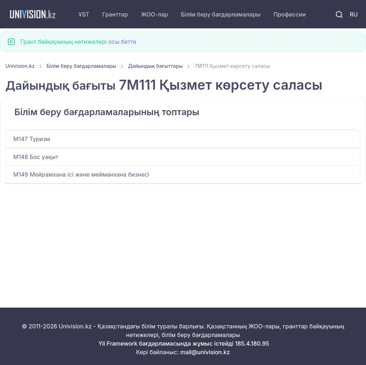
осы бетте (122, 41)
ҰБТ (83, 14)
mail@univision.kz (205, 352)
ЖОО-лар (154, 14)
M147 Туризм (31, 138)
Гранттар (115, 14)
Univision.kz (20, 66)
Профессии (289, 14)
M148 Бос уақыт (35, 156)
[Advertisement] (183, 237)
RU (354, 14)
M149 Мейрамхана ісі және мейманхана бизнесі (81, 174)
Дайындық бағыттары (155, 66)
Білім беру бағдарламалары (221, 14)
